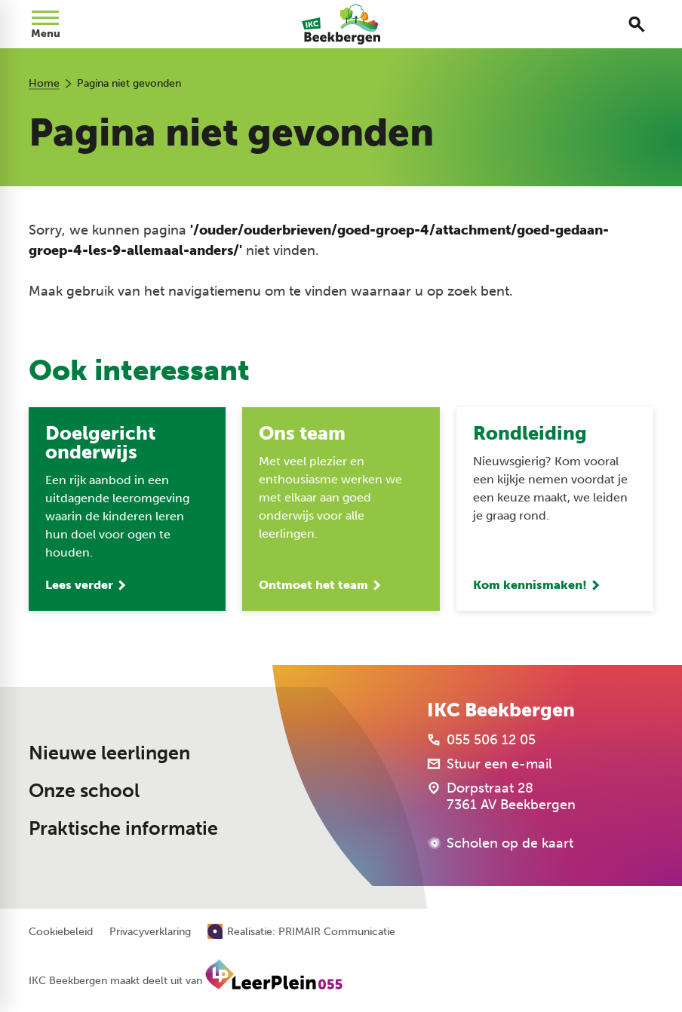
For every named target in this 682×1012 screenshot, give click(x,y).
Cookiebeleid (61, 932)
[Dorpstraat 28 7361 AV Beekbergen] (501, 796)
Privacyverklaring (150, 932)
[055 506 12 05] (481, 739)
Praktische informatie (123, 828)
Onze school (84, 790)
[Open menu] (45, 24)
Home (44, 83)
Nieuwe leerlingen (109, 753)
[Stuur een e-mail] (489, 764)
